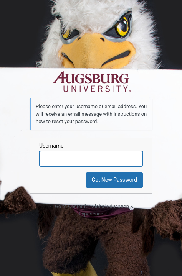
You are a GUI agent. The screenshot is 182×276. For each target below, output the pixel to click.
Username (51, 146)
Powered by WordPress (91, 82)
